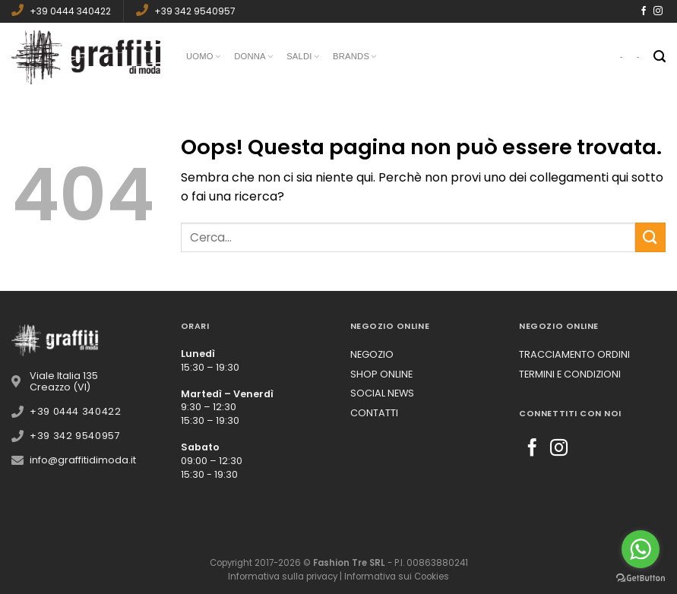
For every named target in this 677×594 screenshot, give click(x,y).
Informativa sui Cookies (396, 576)
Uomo (203, 57)
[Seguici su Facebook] (643, 11)
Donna (253, 57)
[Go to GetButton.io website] (640, 578)
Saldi (302, 57)
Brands (354, 57)
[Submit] (650, 237)
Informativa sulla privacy (282, 576)
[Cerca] (659, 56)
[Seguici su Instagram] (658, 11)
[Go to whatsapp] (641, 549)
